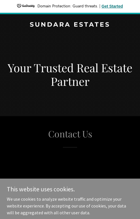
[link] (70, 25)
